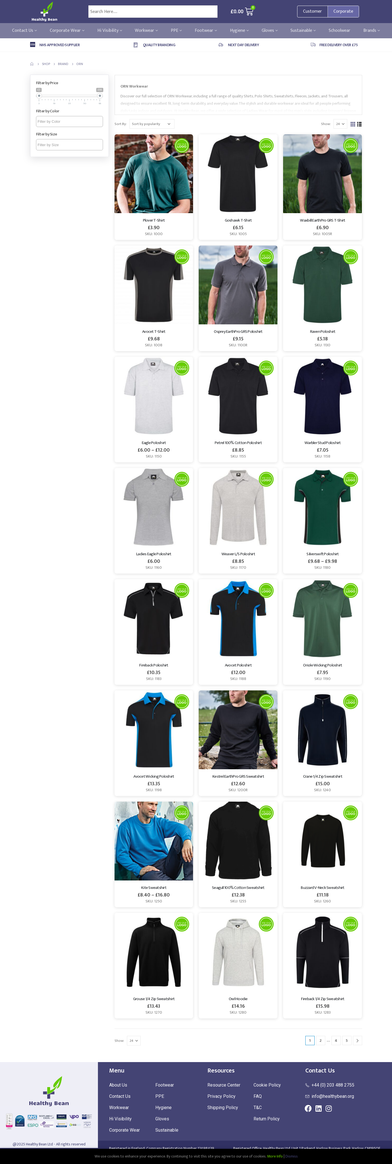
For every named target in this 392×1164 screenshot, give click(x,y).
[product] (154, 173)
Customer (312, 11)
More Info (275, 1156)
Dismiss (291, 1156)
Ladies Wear (257, 111)
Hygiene (239, 30)
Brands (371, 30)
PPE (176, 30)
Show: (326, 124)
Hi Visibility (109, 30)
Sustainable (303, 30)
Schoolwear (339, 30)
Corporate (343, 11)
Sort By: (121, 124)
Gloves (270, 30)
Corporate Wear (67, 30)
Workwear (146, 30)
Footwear (206, 30)
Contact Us (24, 30)
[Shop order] (151, 124)
